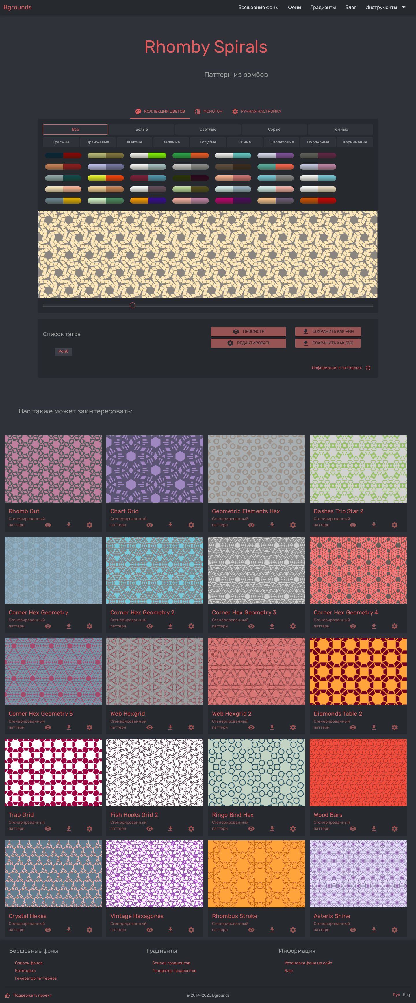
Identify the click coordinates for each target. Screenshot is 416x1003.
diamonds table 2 (338, 713)
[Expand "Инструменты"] (387, 7)
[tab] (160, 112)
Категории (25, 970)
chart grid (124, 511)
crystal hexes (28, 916)
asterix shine (332, 916)
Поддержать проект (32, 995)
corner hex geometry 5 (41, 713)
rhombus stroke (234, 916)
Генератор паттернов (36, 978)
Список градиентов (171, 962)
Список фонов (29, 962)
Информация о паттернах (337, 367)
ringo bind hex (233, 814)
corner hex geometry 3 (244, 612)
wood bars (328, 814)
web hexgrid (127, 713)
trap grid (21, 814)
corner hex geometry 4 (346, 612)
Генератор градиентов (174, 970)
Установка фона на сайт (308, 962)
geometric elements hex (246, 511)
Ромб (63, 351)
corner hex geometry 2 (142, 612)
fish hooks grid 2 (134, 814)
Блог (289, 970)
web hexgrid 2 (232, 713)
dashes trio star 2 (339, 511)
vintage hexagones (137, 916)
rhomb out (24, 511)
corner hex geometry (38, 612)
